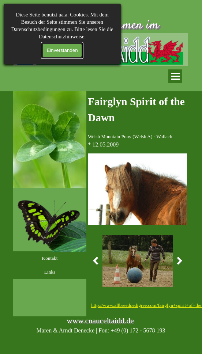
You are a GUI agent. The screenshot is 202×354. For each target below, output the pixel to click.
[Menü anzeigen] (175, 76)
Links (49, 272)
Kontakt (50, 258)
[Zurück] (97, 260)
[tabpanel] (137, 121)
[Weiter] (178, 260)
